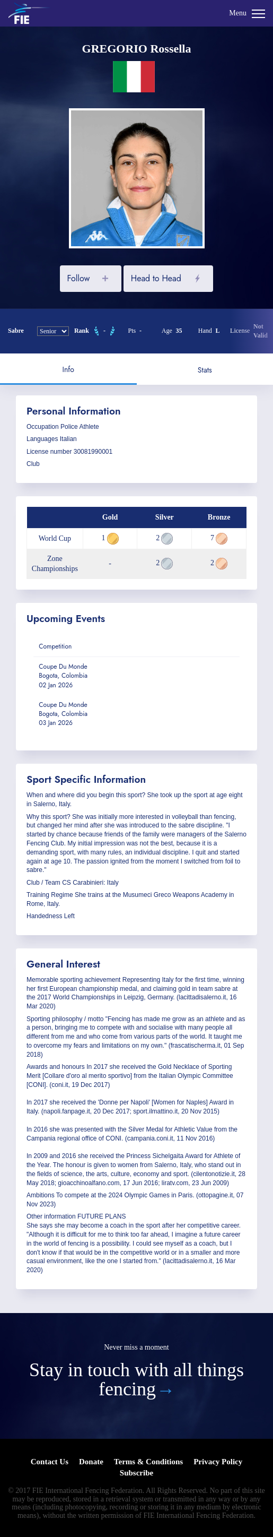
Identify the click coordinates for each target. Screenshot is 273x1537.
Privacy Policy (217, 1461)
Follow (78, 278)
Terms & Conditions (148, 1461)
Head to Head (156, 278)
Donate (91, 1461)
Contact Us (49, 1461)
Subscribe (136, 1473)
